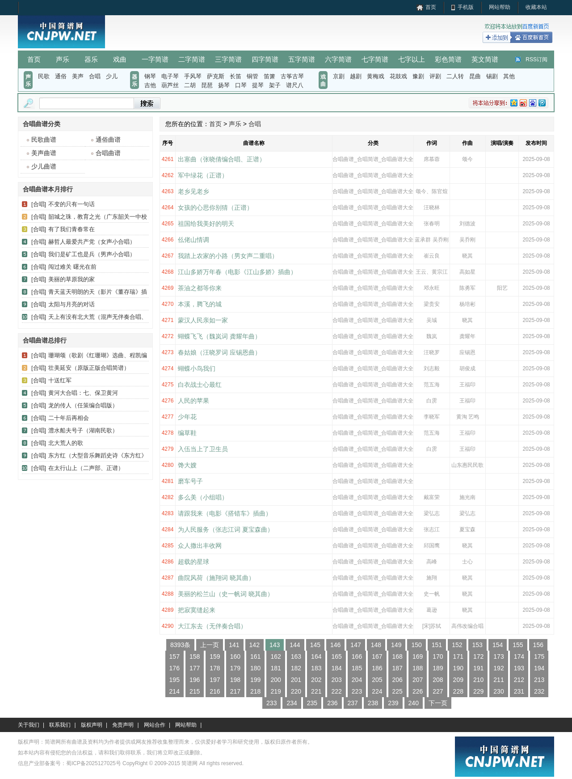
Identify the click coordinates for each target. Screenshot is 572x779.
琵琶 (207, 85)
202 (316, 679)
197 (215, 679)
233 (271, 703)
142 (254, 644)
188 (417, 668)
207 (417, 679)
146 (335, 644)
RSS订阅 (536, 59)
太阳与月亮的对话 (71, 304)
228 (458, 691)
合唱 (95, 76)
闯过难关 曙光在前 (72, 266)
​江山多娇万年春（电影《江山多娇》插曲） (237, 271)
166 (357, 656)
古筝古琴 (292, 76)
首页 (430, 7)
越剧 (356, 76)
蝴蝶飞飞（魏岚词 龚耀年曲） (219, 336)
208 (438, 679)
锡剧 (492, 76)
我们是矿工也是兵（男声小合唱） (91, 254)
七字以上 (411, 59)
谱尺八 (294, 85)
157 (174, 656)
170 (438, 656)
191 (478, 668)
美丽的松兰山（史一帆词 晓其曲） (225, 593)
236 (332, 703)
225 (397, 691)
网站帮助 (499, 7)
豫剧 (418, 76)
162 (275, 656)
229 (478, 691)
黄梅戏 (375, 76)
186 (377, 668)
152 (457, 644)
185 (357, 668)
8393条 (180, 644)
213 (539, 679)
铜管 (252, 76)
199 (255, 679)
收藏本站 (536, 7)
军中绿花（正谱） (203, 175)
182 (296, 668)
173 (498, 656)
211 (498, 679)
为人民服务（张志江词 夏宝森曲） (225, 529)
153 (477, 644)
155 (518, 644)
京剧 (339, 76)
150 (416, 644)
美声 (78, 76)
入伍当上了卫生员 (203, 449)
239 (393, 703)
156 (538, 644)
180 (255, 668)
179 (235, 668)
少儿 (112, 76)
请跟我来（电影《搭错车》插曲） (225, 513)
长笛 (235, 76)
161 (255, 656)
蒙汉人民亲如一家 (203, 320)
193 (519, 668)
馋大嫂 (187, 465)
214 (174, 691)
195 (174, 679)
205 (377, 679)
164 (316, 656)
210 (478, 679)
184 (336, 668)
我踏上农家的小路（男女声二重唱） (228, 255)
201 (296, 679)
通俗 (61, 76)
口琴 (241, 85)
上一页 (209, 644)
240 (413, 703)
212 (519, 679)
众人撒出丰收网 (200, 545)
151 (437, 644)
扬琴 (224, 85)
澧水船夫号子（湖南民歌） (83, 430)
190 (458, 668)
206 (397, 679)
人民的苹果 (193, 400)
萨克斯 (215, 76)
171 (458, 656)
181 (275, 668)
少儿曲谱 (43, 166)
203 (336, 679)
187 (397, 668)
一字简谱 (155, 59)
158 (194, 656)
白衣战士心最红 (200, 384)
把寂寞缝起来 (196, 610)
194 (539, 668)
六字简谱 (338, 59)
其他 (509, 76)
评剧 (435, 76)
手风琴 (193, 76)
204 (357, 679)
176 (174, 668)
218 (255, 691)
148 (376, 644)
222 (336, 691)
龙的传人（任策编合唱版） (83, 405)
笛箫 (269, 76)
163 (296, 656)
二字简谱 (191, 59)
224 (377, 691)
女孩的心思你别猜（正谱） (215, 207)
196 (194, 679)
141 (234, 644)
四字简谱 (265, 59)
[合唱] (38, 204)
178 (215, 668)
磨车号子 (190, 481)
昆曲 (475, 76)
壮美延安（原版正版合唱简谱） (89, 367)
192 (498, 668)
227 (438, 691)
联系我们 (60, 725)
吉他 (150, 85)
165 (336, 656)
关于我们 (28, 725)
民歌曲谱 (43, 139)
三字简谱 (228, 59)
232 (539, 691)
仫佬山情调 (193, 239)
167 (377, 656)
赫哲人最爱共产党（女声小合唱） (91, 241)
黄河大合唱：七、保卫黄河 (83, 393)
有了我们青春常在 (71, 229)
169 (417, 656)
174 (519, 656)
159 (215, 656)
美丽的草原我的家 (71, 279)
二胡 (190, 85)
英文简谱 (484, 59)
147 (355, 644)
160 (235, 656)
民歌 (44, 76)
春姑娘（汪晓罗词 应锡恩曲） (219, 352)
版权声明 (91, 725)
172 (478, 656)
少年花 (187, 416)
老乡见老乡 (193, 191)
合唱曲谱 (108, 153)
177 (194, 668)
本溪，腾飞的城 (200, 304)
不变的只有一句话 (71, 204)
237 (353, 703)
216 (215, 691)
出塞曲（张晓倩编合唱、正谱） (221, 159)
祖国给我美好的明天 (206, 223)
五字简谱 (301, 59)
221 (316, 691)
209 (458, 679)
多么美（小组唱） (203, 497)
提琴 (258, 85)
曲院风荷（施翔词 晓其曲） (216, 577)
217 (235, 691)
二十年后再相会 (68, 418)
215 (194, 691)
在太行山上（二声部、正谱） (86, 468)
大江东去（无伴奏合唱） (212, 626)
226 (417, 691)
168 (397, 656)
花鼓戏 (398, 76)
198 (235, 679)
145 (315, 644)
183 (316, 668)
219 (275, 691)
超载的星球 (193, 561)
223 (357, 691)
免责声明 (123, 725)
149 (396, 644)
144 (295, 644)
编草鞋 (187, 432)
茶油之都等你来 (200, 288)
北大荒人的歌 (65, 443)
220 (296, 691)
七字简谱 (375, 59)
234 (291, 703)
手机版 (466, 7)
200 (275, 679)
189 (438, 668)
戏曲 (119, 59)
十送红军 (60, 380)
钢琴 (150, 76)
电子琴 (170, 76)
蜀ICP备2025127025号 (93, 763)
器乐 (91, 59)
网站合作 (154, 725)
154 (497, 644)
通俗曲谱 (108, 139)
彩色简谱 (448, 59)
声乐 (62, 59)
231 (519, 691)
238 (373, 703)
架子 (275, 85)
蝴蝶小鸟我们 (196, 368)
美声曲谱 (43, 153)
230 (498, 691)
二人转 (455, 76)
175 (539, 656)
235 (312, 703)
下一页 (438, 703)
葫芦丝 (170, 85)
